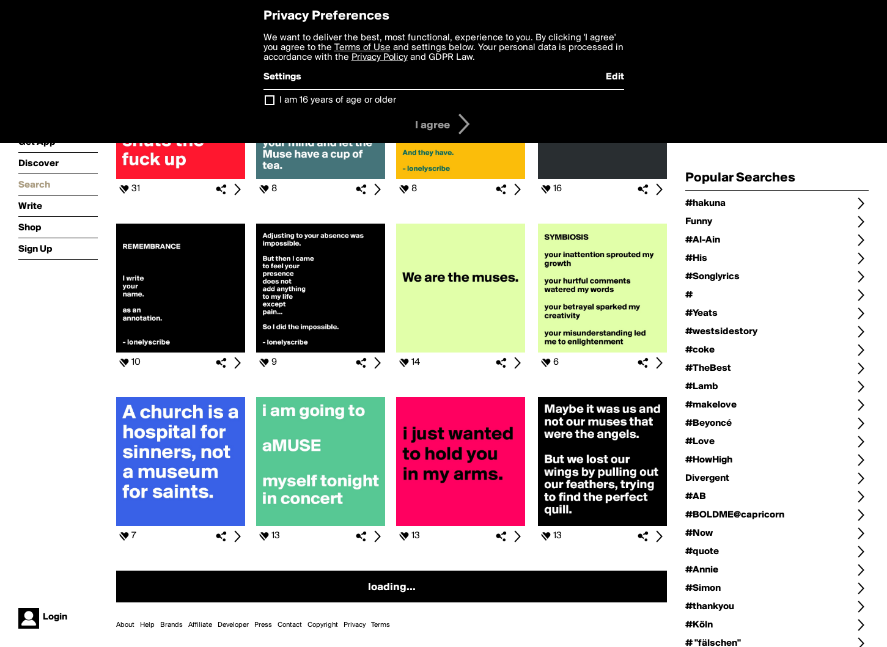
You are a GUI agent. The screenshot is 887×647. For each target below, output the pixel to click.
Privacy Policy (379, 57)
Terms (380, 625)
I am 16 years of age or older (337, 100)
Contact (290, 625)
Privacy (355, 625)
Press (263, 625)
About (125, 625)
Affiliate (200, 625)
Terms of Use (362, 48)
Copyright (322, 625)
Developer (233, 625)
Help (147, 625)
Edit (615, 77)
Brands (171, 625)
